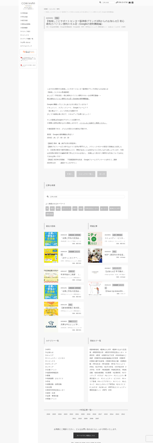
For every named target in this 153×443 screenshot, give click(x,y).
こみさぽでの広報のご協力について (28, 66)
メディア (50, 318)
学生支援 (24, 17)
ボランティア (116, 219)
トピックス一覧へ (86, 125)
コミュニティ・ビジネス (122, 192)
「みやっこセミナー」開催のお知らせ (76, 209)
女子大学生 (109, 318)
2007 (97, 369)
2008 (91, 369)
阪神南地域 (94, 300)
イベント (117, 332)
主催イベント (52, 321)
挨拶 (81, 159)
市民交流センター (91, 159)
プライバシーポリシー (39, 440)
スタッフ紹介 (25, 31)
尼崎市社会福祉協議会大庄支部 (106, 309)
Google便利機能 (54, 27)
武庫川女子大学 (108, 306)
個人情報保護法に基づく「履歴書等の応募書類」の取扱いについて (28, 59)
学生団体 (106, 315)
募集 (48, 327)
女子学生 (99, 318)
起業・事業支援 (117, 186)
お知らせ (111, 27)
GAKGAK (63, 279)
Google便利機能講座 (66, 27)
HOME (46, 9)
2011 (74, 369)
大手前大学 (120, 318)
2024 (60, 365)
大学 (98, 321)
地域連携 (106, 321)
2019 (88, 365)
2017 (100, 365)
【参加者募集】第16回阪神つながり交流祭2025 (80, 259)
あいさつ (104, 159)
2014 (111, 365)
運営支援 (49, 165)
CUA (117, 225)
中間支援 (24, 13)
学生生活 (97, 315)
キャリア (50, 306)
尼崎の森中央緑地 (97, 312)
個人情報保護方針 (25, 440)
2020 (82, 365)
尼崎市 (122, 309)
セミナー (109, 327)
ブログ (101, 327)
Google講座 (77, 27)
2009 (85, 369)
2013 (117, 365)
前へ (69, 125)
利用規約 (50, 440)
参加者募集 (99, 324)
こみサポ (117, 27)
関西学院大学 (98, 303)
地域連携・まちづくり (55, 329)
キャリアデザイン (105, 332)
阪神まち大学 (115, 159)
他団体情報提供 (52, 324)
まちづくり (66, 159)
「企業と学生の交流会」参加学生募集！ (77, 189)
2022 (71, 365)
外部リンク (68, 440)
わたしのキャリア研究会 (106, 335)
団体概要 (24, 28)
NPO (58, 9)
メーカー (79, 192)
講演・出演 (51, 344)
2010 (80, 369)
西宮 (52, 159)
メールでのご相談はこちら (86, 386)
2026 (48, 365)
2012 (123, 365)
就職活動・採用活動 (74, 186)
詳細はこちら (86, 429)
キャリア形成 (71, 192)
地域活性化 (116, 321)
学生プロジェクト (118, 315)
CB (47, 27)
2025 (54, 365)
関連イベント (72, 272)
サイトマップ (59, 440)
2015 (105, 365)
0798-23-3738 (80, 394)
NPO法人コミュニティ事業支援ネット (96, 27)
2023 (65, 365)
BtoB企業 (63, 192)
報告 (58, 159)
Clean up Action (109, 225)
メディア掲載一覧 (27, 39)
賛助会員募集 (25, 24)
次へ (102, 125)
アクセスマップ (26, 46)
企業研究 (117, 324)
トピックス (52, 9)
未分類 (49, 338)
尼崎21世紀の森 (113, 312)
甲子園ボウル (123, 225)
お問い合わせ (25, 42)
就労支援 (24, 20)
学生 (57, 18)
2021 (77, 365)
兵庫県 (123, 27)
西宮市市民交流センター (56, 341)
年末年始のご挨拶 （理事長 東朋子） (76, 226)
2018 (94, 365)
